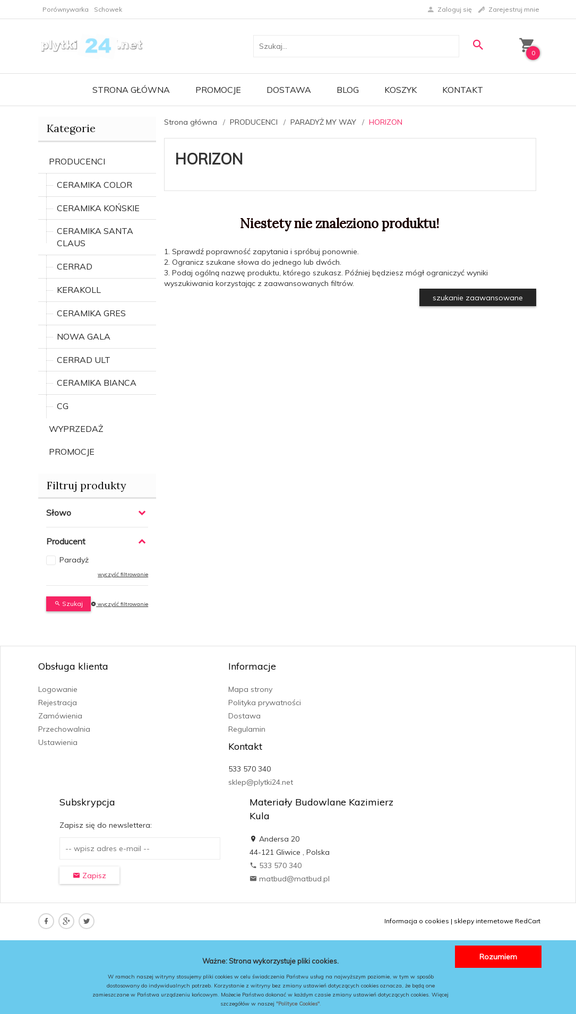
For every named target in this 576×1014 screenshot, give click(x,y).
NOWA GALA (83, 336)
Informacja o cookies (416, 921)
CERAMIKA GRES (91, 313)
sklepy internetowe (483, 921)
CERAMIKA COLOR (94, 184)
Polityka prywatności (264, 702)
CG (62, 406)
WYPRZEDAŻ (76, 428)
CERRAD (74, 266)
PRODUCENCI (77, 161)
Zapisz (89, 875)
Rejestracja (57, 702)
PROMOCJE (71, 451)
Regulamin (246, 729)
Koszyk (400, 89)
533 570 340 (276, 865)
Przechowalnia (64, 729)
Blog (348, 89)
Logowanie (58, 689)
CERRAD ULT (83, 359)
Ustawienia (58, 742)
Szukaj (68, 604)
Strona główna (131, 89)
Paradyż (74, 560)
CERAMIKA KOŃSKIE (98, 208)
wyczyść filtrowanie (123, 574)
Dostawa (288, 89)
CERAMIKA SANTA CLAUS (95, 237)
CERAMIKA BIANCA (96, 382)
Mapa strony (250, 689)
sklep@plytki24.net (260, 782)
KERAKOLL (79, 289)
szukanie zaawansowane (478, 297)
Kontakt (462, 89)
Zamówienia (60, 716)
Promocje (218, 89)
